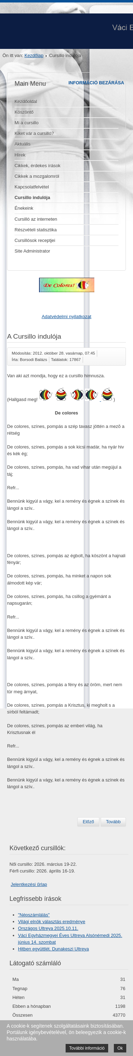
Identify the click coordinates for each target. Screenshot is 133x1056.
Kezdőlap (33, 55)
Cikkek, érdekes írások (37, 165)
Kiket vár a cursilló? (34, 133)
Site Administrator (32, 251)
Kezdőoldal (26, 101)
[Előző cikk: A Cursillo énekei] (88, 821)
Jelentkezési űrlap (29, 884)
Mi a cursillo (27, 122)
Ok (120, 1048)
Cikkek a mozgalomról (37, 176)
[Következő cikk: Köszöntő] (113, 821)
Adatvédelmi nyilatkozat (66, 316)
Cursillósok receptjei (35, 240)
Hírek (20, 155)
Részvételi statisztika (36, 229)
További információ (87, 1048)
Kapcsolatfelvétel (32, 187)
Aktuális (23, 144)
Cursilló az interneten (36, 219)
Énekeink (24, 208)
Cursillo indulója (32, 197)
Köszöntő (24, 112)
